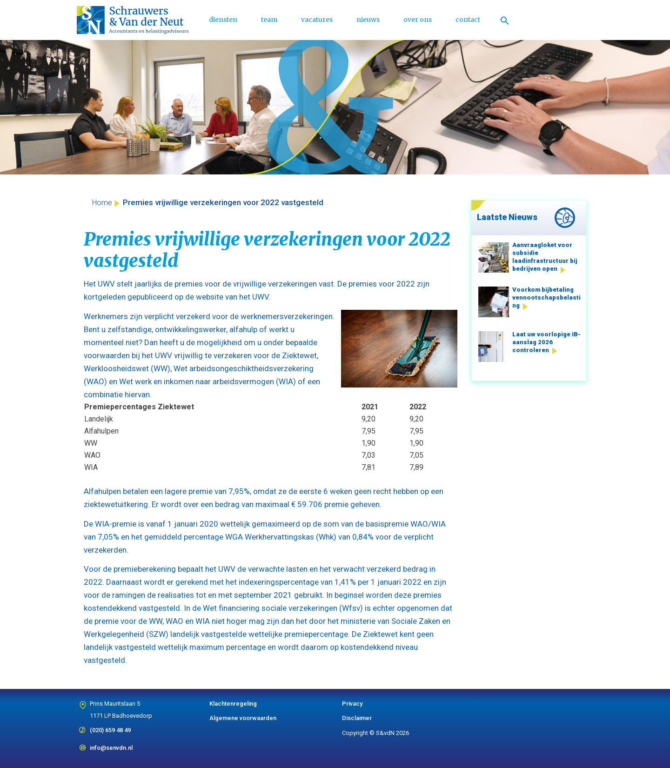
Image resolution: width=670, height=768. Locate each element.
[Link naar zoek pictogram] (504, 20)
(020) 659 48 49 (110, 727)
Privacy (352, 703)
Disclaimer (357, 718)
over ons (417, 19)
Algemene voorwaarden (242, 718)
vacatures (317, 19)
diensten (223, 19)
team (269, 19)
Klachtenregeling (233, 703)
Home (102, 202)
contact (468, 19)
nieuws (368, 19)
